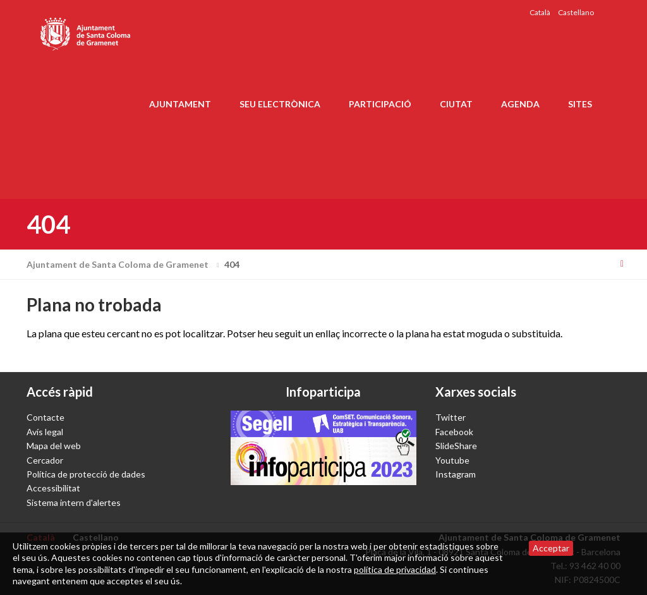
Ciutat (456, 104)
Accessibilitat (53, 488)
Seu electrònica (279, 104)
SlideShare (456, 445)
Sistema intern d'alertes (74, 502)
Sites (580, 104)
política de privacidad (395, 569)
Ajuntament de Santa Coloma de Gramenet (124, 264)
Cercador (45, 460)
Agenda (520, 104)
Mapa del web (54, 445)
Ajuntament (180, 104)
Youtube (452, 460)
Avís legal (45, 431)
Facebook (454, 431)
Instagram (455, 474)
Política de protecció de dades (86, 474)
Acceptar (551, 548)
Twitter (450, 417)
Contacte (45, 417)
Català (539, 12)
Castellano (576, 12)
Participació (380, 104)
